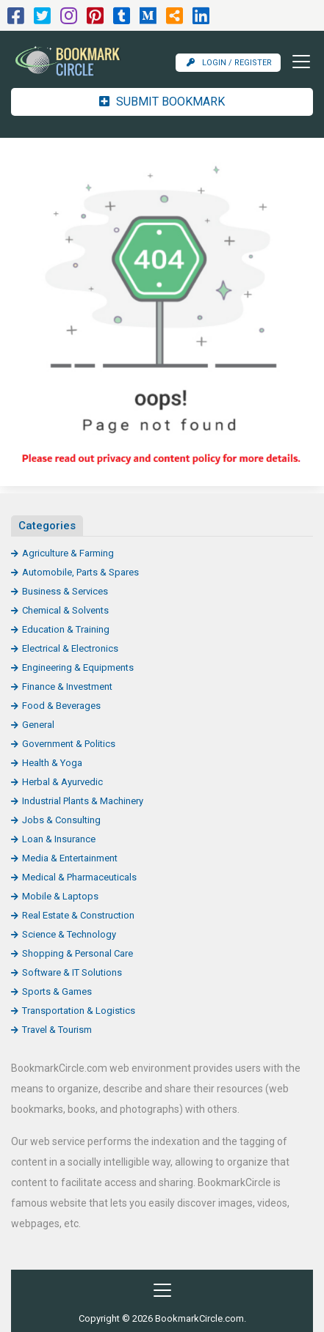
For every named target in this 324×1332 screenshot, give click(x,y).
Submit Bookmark (162, 101)
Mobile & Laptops (60, 896)
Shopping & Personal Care (77, 953)
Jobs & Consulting (61, 819)
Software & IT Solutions (72, 972)
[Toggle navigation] (297, 61)
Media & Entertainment (70, 858)
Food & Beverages (61, 705)
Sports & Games (57, 991)
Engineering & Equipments (78, 667)
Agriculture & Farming (68, 553)
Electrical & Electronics (70, 648)
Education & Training (65, 629)
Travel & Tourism (57, 1029)
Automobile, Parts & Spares (80, 572)
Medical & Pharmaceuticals (79, 877)
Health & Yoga (52, 762)
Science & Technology (69, 934)
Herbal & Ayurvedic (62, 781)
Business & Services (65, 591)
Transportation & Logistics (78, 1010)
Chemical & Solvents (65, 610)
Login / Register (229, 62)
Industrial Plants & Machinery (82, 800)
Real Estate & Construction (78, 915)
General (38, 724)
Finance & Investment (67, 686)
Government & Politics (68, 743)
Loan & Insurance (59, 839)
